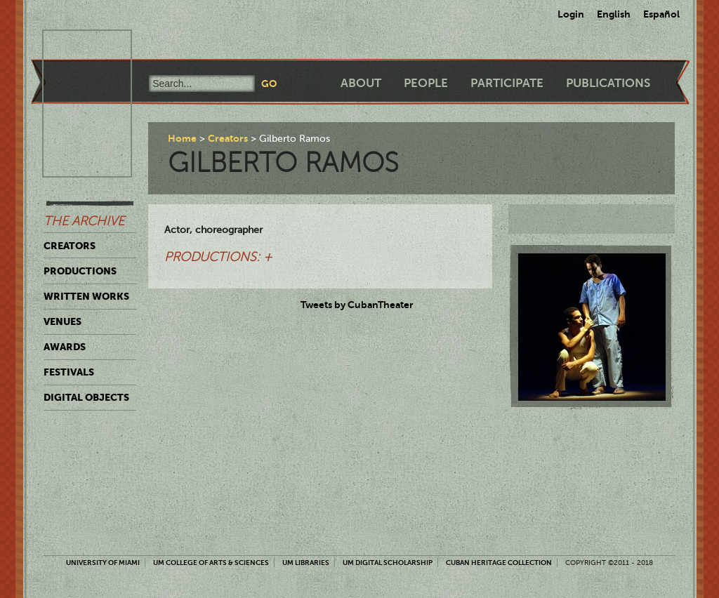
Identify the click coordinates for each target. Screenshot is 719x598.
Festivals (69, 372)
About (361, 83)
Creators (69, 245)
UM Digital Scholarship (388, 562)
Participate (506, 83)
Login (571, 14)
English (614, 14)
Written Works (86, 296)
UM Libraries (305, 562)
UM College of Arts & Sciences (211, 562)
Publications (608, 83)
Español (661, 14)
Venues (62, 321)
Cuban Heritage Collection (499, 562)
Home (182, 138)
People (426, 83)
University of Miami (103, 562)
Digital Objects (86, 397)
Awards (65, 346)
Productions (80, 271)
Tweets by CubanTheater (357, 304)
